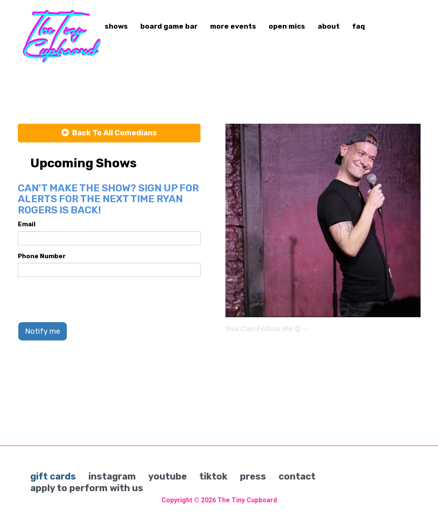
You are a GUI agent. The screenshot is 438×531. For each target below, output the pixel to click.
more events (233, 26)
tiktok (213, 476)
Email (27, 224)
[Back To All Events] (109, 133)
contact (297, 476)
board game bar (169, 26)
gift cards (53, 476)
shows (116, 26)
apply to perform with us (86, 488)
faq (358, 26)
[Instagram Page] (415, 331)
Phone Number (42, 256)
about (329, 26)
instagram (112, 476)
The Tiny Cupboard (247, 500)
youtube (167, 476)
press (253, 476)
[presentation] (81, 299)
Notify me (42, 331)
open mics (287, 26)
